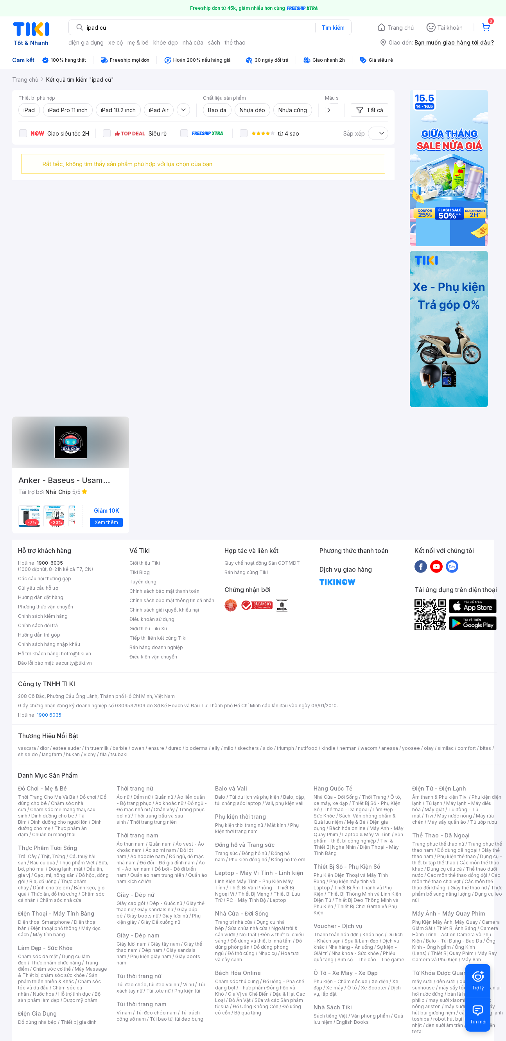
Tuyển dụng (142, 582)
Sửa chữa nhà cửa (247, 928)
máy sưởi (422, 981)
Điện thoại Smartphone (44, 922)
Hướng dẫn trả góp (39, 635)
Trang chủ (401, 27)
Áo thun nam (131, 844)
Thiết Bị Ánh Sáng (456, 928)
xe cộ (115, 42)
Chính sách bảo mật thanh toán (164, 591)
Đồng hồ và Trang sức (245, 844)
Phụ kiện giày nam (150, 956)
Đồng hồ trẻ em (288, 859)
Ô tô (352, 988)
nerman (348, 748)
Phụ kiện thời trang (240, 816)
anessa (389, 748)
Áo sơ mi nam (160, 850)
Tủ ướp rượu (483, 822)
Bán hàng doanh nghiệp (156, 647)
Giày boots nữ (142, 916)
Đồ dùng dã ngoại (457, 850)
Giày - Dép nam (138, 935)
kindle (328, 748)
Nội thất (248, 934)
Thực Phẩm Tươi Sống (47, 847)
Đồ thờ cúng (241, 953)
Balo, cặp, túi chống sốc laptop (260, 800)
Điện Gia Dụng (37, 1013)
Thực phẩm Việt (77, 863)
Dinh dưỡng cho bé (52, 816)
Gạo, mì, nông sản (54, 875)
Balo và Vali (231, 788)
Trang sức (226, 853)
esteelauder (67, 748)
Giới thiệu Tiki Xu (148, 628)
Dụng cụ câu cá (444, 869)
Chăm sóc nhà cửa (60, 900)
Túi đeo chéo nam (156, 1013)
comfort (467, 748)
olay (429, 748)
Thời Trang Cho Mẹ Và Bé (46, 797)
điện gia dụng (86, 42)
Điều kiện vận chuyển (153, 657)
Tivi (429, 816)
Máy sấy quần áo (446, 822)
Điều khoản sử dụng (151, 619)
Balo (220, 797)
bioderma (196, 748)
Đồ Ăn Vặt (240, 1000)
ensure (156, 748)
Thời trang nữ (135, 788)
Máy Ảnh (471, 959)
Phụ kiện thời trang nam (257, 828)
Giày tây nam (165, 944)
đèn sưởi (446, 981)
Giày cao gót (131, 903)
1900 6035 (49, 715)
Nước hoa (43, 994)
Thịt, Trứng (53, 856)
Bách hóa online (347, 828)
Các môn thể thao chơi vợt (456, 878)
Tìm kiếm (333, 27)
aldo (268, 748)
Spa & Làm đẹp (362, 941)
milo (228, 748)
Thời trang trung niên (153, 822)
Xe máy (334, 988)
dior (44, 748)
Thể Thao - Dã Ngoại (441, 835)
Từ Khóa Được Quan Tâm (446, 972)
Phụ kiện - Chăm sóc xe (341, 981)
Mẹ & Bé (356, 822)
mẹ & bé (138, 42)
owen (137, 748)
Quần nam (160, 844)
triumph (285, 748)
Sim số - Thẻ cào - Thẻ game (370, 959)
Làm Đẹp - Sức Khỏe (45, 947)
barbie (120, 748)
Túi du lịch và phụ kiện (254, 797)
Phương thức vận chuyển (45, 607)
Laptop (278, 900)
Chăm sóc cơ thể (52, 969)
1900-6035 (50, 563)
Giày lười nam (132, 944)
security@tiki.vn (74, 663)
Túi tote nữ (158, 991)
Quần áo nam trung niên (157, 875)
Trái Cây (27, 856)
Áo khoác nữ (169, 803)
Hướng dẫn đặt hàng (40, 597)
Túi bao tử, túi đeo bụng (176, 1019)
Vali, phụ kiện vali (284, 803)
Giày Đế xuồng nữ (160, 922)
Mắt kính (276, 825)
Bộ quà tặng (247, 1013)
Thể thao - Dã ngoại (346, 809)
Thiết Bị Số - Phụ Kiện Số (347, 866)
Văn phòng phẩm (370, 1016)
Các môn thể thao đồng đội (457, 875)
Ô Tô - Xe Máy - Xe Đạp (346, 972)
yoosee (411, 748)
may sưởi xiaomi (447, 1000)
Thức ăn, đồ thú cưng (54, 894)
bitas (485, 748)
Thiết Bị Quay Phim (452, 953)
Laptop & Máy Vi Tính (366, 834)
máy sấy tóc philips (461, 988)
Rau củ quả (42, 863)
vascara (27, 748)
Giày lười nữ (175, 916)
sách (214, 42)
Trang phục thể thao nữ (438, 844)
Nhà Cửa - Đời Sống (242, 913)
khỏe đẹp (165, 42)
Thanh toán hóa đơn (336, 934)
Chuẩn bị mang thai (53, 834)
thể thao (235, 42)
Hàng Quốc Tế (333, 788)
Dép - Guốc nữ (165, 903)
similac (446, 748)
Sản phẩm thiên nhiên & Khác (57, 978)
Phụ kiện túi (187, 991)
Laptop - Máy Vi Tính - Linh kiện (259, 872)
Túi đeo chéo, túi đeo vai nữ (148, 984)
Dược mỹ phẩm (80, 1000)
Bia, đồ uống (43, 881)
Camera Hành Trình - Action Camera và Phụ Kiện (455, 934)
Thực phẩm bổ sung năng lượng (457, 891)
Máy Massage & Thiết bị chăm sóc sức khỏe (62, 972)
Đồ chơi (87, 797)
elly (216, 748)
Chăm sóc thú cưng (237, 981)
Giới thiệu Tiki (144, 563)
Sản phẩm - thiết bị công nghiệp (358, 838)
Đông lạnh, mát (65, 869)
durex (174, 748)
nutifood (308, 748)
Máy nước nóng (454, 816)
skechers (248, 748)
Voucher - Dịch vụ (338, 926)
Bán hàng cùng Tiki (246, 572)
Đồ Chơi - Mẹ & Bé (42, 788)
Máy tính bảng (49, 934)
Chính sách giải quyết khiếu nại (164, 610)
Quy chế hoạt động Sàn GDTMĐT (262, 563)
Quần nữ (163, 797)
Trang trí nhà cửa (234, 922)
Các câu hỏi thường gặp (44, 578)
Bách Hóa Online (238, 972)
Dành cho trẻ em (51, 888)
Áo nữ (123, 797)
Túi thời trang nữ (139, 976)
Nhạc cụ (267, 953)
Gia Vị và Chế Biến (248, 994)
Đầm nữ (142, 797)
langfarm (52, 754)
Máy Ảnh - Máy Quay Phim (448, 913)
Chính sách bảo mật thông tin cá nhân (171, 600)
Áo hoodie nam (147, 856)
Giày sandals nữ (155, 909)
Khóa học (373, 934)
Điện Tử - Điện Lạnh (439, 788)
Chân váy (164, 809)
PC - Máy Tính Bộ (246, 900)
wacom (369, 748)
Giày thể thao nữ (468, 888)
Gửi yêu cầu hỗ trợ (38, 588)
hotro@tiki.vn (76, 653)
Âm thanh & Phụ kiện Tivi (440, 797)
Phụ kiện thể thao (456, 856)
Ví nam (124, 1013)
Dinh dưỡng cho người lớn (59, 822)
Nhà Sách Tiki (333, 1007)
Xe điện (379, 981)
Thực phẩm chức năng (56, 963)
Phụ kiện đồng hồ (248, 859)
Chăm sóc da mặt (38, 956)
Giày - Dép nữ (135, 894)
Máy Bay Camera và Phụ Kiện (454, 956)
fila (103, 754)
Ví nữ (188, 984)
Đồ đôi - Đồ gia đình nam (167, 863)
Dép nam (152, 950)
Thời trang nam (137, 835)
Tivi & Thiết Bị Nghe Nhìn (353, 844)
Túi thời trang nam (141, 1004)
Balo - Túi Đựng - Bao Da (454, 941)
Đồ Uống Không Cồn (255, 1006)
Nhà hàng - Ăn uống (350, 947)
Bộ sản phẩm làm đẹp (59, 997)
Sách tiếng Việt (330, 1016)
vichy (90, 754)
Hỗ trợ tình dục (74, 994)
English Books (352, 1022)
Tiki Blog (139, 572)
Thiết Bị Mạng (253, 894)
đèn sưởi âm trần (444, 1025)
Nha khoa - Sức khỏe (355, 953)
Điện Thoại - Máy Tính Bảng (56, 913)
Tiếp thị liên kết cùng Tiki (158, 638)
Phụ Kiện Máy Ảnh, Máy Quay (445, 922)
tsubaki (119, 754)
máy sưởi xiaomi (463, 1006)
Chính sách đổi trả (38, 625)
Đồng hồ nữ (254, 853)
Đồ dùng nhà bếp (37, 1022)
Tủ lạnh (433, 803)
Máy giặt (434, 809)
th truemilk (97, 748)
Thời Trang (374, 797)
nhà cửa (193, 42)
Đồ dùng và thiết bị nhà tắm (261, 941)
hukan (73, 754)
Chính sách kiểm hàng (43, 616)
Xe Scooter (374, 988)
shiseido (28, 754)
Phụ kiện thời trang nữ (239, 825)
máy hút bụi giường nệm (453, 1009)
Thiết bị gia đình (79, 1022)
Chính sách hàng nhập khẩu (49, 644)
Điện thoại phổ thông (54, 928)
